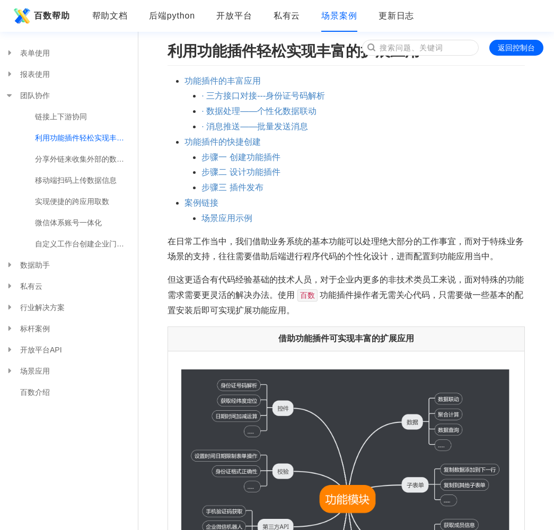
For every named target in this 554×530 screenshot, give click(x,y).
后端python (172, 15)
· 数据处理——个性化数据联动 (258, 111)
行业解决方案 (35, 307)
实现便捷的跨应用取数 (72, 201)
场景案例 (339, 15)
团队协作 (27, 95)
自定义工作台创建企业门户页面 (86, 244)
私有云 (287, 15)
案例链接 (201, 202)
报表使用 (27, 74)
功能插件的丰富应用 (222, 80)
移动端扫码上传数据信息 (76, 180)
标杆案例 (27, 328)
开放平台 (234, 15)
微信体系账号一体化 (68, 222)
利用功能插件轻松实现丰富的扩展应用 (86, 138)
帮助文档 (110, 15)
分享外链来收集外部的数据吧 (83, 159)
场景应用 (27, 371)
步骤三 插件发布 (232, 187)
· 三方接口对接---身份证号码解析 (263, 95)
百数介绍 (35, 392)
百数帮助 (40, 16)
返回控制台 (516, 47)
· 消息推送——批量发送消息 (254, 126)
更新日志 (397, 15)
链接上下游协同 (61, 116)
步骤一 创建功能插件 (240, 157)
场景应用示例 (226, 218)
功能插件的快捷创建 (222, 141)
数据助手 (27, 265)
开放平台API (33, 349)
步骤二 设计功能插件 (240, 171)
